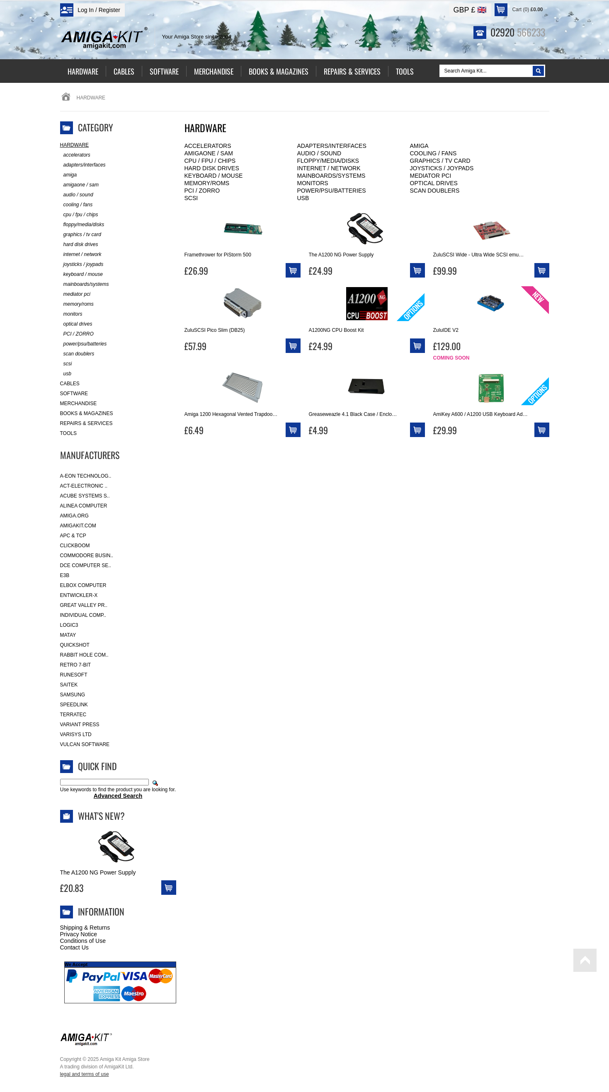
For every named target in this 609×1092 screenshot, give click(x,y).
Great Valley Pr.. (84, 605)
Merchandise (78, 403)
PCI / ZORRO (202, 190)
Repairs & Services (86, 423)
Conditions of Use (83, 940)
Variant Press (79, 724)
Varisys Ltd (76, 734)
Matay (68, 635)
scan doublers (435, 190)
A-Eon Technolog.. (86, 476)
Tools (68, 433)
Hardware (74, 145)
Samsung (72, 695)
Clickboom (75, 545)
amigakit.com (78, 526)
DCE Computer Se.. (85, 565)
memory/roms (207, 183)
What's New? (101, 815)
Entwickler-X (79, 595)
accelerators (207, 146)
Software (74, 393)
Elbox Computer (83, 585)
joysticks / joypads (442, 168)
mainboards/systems (331, 175)
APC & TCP (73, 536)
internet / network (329, 168)
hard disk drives (211, 168)
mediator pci (430, 175)
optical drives (434, 183)
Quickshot (75, 645)
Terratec (73, 715)
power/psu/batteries (331, 190)
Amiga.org (74, 516)
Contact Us (74, 947)
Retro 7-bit (75, 665)
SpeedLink (74, 705)
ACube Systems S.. (85, 496)
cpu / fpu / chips (210, 160)
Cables (70, 384)
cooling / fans (433, 153)
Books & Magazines (86, 413)
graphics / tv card (440, 160)
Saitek (69, 685)
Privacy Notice (78, 934)
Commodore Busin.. (87, 555)
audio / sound (319, 153)
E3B (65, 575)
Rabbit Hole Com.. (84, 655)
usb (303, 198)
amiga (419, 146)
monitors (312, 183)
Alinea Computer (83, 506)
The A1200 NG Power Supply (98, 872)
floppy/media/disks (328, 160)
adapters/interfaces (331, 146)
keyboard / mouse (213, 175)
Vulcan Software (85, 744)
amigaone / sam (208, 153)
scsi (191, 198)
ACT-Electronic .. (84, 486)
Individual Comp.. (83, 615)
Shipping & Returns (85, 927)
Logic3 (69, 625)
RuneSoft (73, 675)
